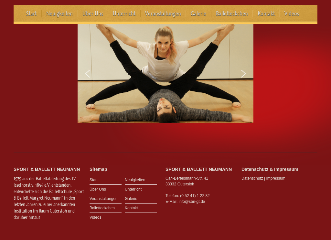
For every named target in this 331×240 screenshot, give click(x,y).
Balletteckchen (232, 13)
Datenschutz (252, 178)
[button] (87, 73)
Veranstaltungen (163, 13)
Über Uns (92, 13)
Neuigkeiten (59, 13)
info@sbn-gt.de (192, 201)
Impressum (275, 178)
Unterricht (124, 13)
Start (31, 13)
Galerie (198, 13)
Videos (291, 13)
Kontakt (266, 13)
